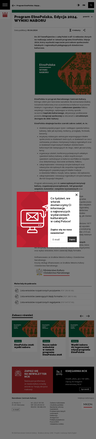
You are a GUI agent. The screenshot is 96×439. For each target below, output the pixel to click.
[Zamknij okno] (76, 194)
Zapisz (72, 239)
